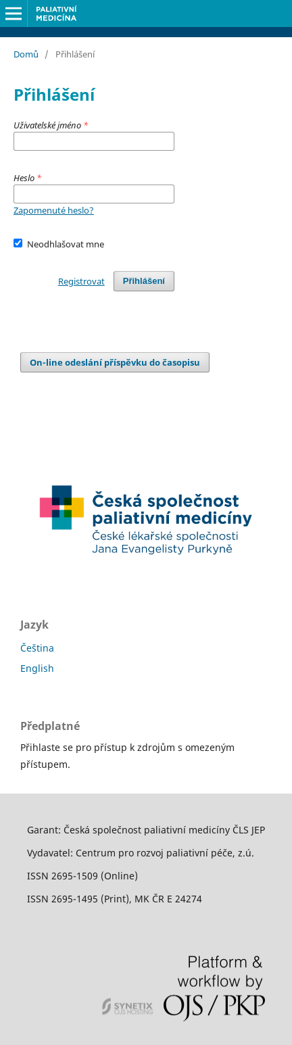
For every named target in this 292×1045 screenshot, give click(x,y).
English (37, 668)
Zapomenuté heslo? (54, 210)
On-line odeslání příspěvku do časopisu (115, 362)
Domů (26, 54)
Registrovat (81, 281)
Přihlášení (144, 281)
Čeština (37, 647)
